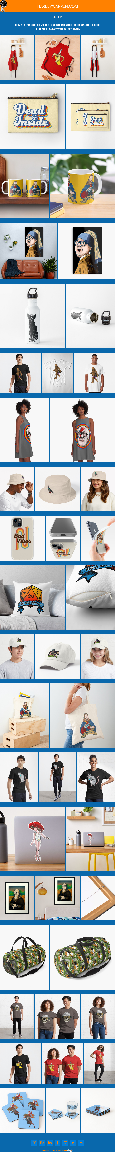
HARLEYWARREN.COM (57, 6)
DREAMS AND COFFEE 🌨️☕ (62, 1150)
